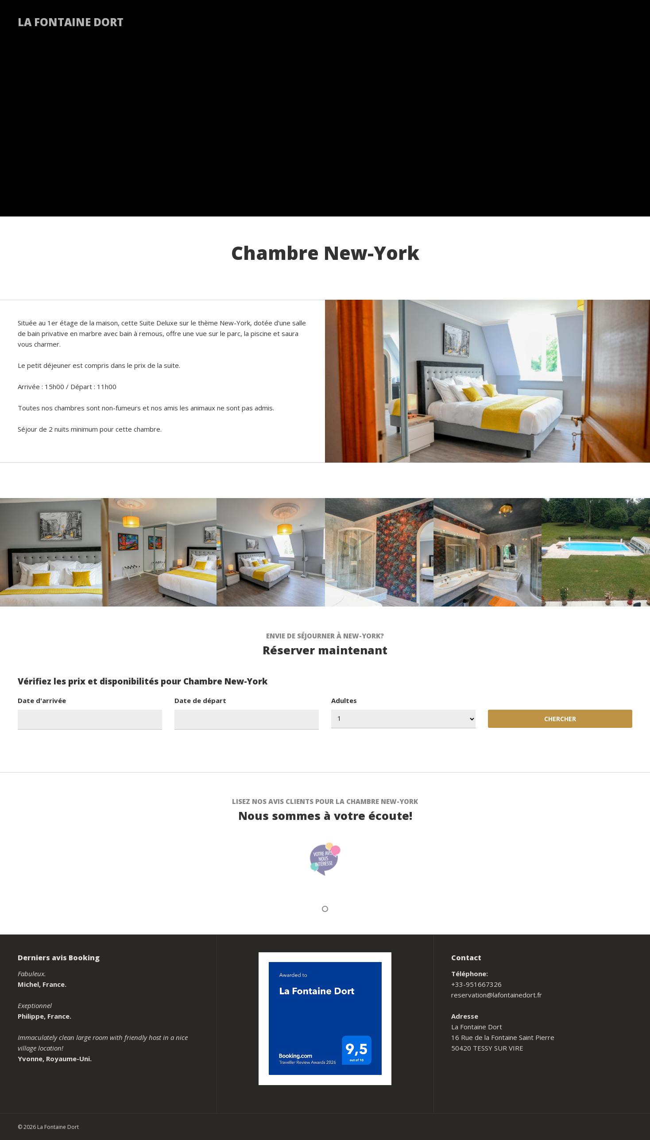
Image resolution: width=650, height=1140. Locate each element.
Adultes (344, 700)
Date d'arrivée (42, 700)
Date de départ (200, 700)
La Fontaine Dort (71, 22)
